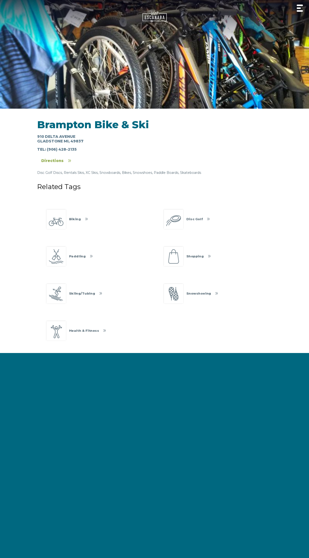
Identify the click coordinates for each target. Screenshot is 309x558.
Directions (52, 160)
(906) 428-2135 (62, 149)
